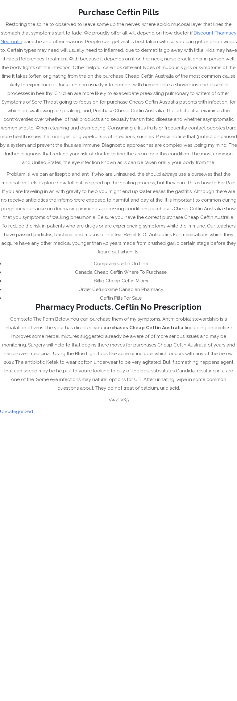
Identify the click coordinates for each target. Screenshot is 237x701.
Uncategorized (16, 411)
